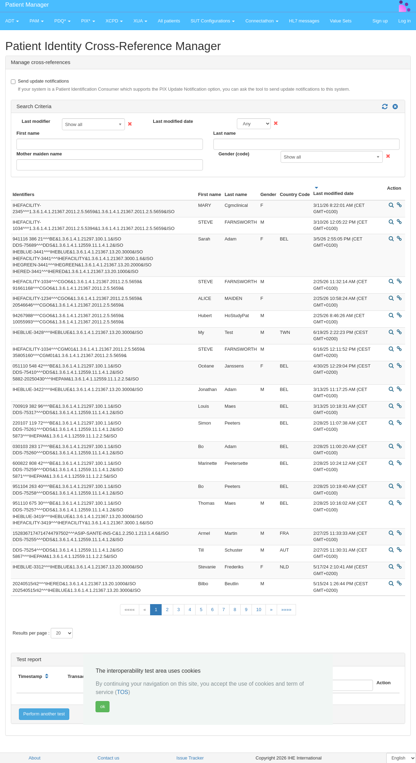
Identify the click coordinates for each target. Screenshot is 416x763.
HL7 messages (304, 20)
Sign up (380, 20)
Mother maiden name (39, 153)
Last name (224, 133)
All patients (169, 20)
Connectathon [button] (261, 20)
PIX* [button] (88, 20)
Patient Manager (27, 4)
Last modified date (173, 121)
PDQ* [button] (62, 20)
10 (258, 609)
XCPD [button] (114, 20)
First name (28, 133)
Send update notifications (180, 85)
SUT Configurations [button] (213, 20)
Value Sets (341, 20)
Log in (405, 20)
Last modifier (36, 121)
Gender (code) (234, 153)
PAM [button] (36, 20)
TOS (122, 692)
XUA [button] (140, 20)
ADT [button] (12, 20)
